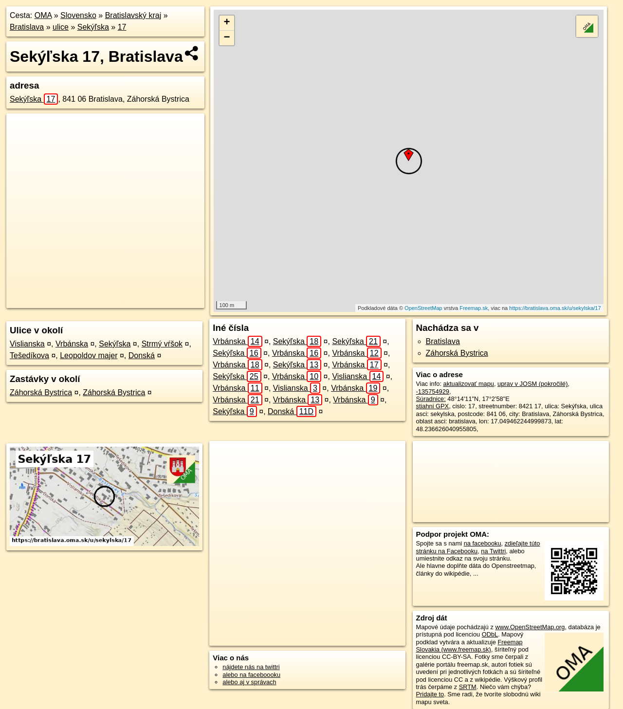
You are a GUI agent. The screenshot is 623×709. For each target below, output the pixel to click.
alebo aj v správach (249, 682)
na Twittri (493, 551)
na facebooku (482, 543)
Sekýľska (93, 27)
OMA (43, 15)
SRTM (467, 687)
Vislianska (27, 344)
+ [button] (227, 23)
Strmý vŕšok (162, 344)
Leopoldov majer (88, 355)
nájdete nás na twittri (250, 667)
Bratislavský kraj (133, 15)
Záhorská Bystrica (41, 392)
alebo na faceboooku (251, 674)
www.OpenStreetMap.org (530, 627)
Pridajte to (430, 694)
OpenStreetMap (423, 308)
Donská (141, 355)
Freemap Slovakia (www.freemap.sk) (469, 645)
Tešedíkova (29, 355)
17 (122, 27)
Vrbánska (71, 344)
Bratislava (27, 27)
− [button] (227, 38)
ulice (61, 27)
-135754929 (432, 391)
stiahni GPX (432, 406)
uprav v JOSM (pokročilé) (532, 383)
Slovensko (78, 15)
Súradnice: (431, 398)
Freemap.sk (473, 308)
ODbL (490, 634)
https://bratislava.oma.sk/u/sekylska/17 (555, 308)
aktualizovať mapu (468, 383)
